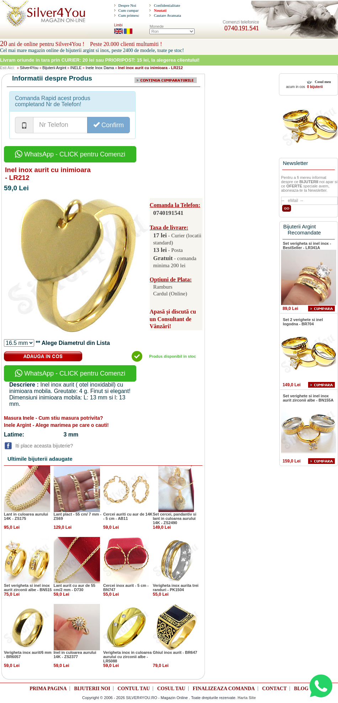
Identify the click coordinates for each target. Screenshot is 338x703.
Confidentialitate (167, 5)
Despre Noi (127, 5)
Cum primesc (128, 15)
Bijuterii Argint (54, 68)
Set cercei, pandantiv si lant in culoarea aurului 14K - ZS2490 (174, 518)
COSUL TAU (171, 688)
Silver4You (29, 68)
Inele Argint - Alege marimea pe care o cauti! (56, 425)
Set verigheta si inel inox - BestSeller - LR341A (307, 245)
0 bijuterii (314, 87)
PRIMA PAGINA (48, 688)
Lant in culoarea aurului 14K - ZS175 (26, 516)
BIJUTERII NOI (92, 688)
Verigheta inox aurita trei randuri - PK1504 (176, 587)
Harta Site (247, 698)
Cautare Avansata (167, 15)
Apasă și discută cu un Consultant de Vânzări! (173, 319)
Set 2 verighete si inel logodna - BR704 (303, 321)
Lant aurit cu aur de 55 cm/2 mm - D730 (74, 587)
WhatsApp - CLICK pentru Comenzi (70, 154)
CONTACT (274, 688)
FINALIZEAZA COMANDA (224, 688)
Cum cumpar (128, 10)
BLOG (301, 688)
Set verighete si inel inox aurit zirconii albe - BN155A (308, 398)
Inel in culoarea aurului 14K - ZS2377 (75, 654)
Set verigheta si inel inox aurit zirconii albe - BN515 (28, 587)
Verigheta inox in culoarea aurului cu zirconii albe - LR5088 (127, 656)
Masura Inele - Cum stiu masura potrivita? (53, 418)
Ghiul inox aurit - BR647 (175, 652)
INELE (75, 68)
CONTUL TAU (133, 688)
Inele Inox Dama (99, 68)
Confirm (108, 125)
